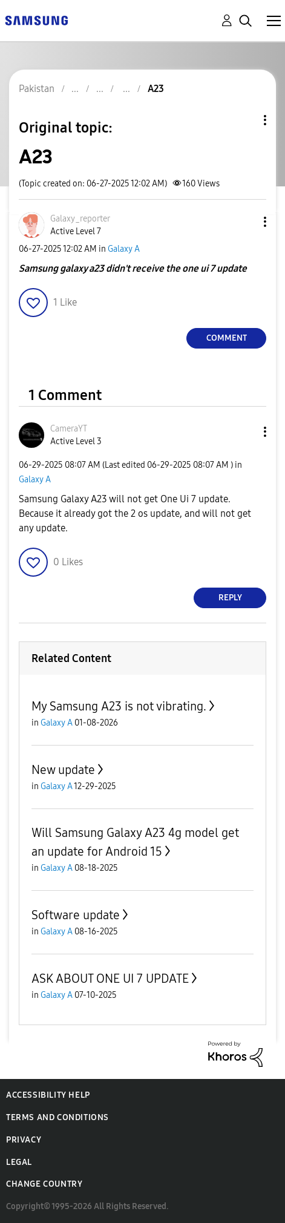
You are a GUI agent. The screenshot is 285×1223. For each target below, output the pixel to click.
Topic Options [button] (244, 120)
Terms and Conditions (57, 1117)
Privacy (23, 1140)
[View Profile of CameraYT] (68, 429)
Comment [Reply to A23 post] (226, 338)
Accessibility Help (48, 1095)
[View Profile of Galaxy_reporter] (80, 219)
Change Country (44, 1184)
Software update (75, 915)
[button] (245, 221)
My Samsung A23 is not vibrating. (118, 706)
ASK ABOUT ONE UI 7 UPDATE (110, 978)
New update (63, 769)
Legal (19, 1162)
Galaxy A (124, 249)
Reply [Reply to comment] (230, 597)
